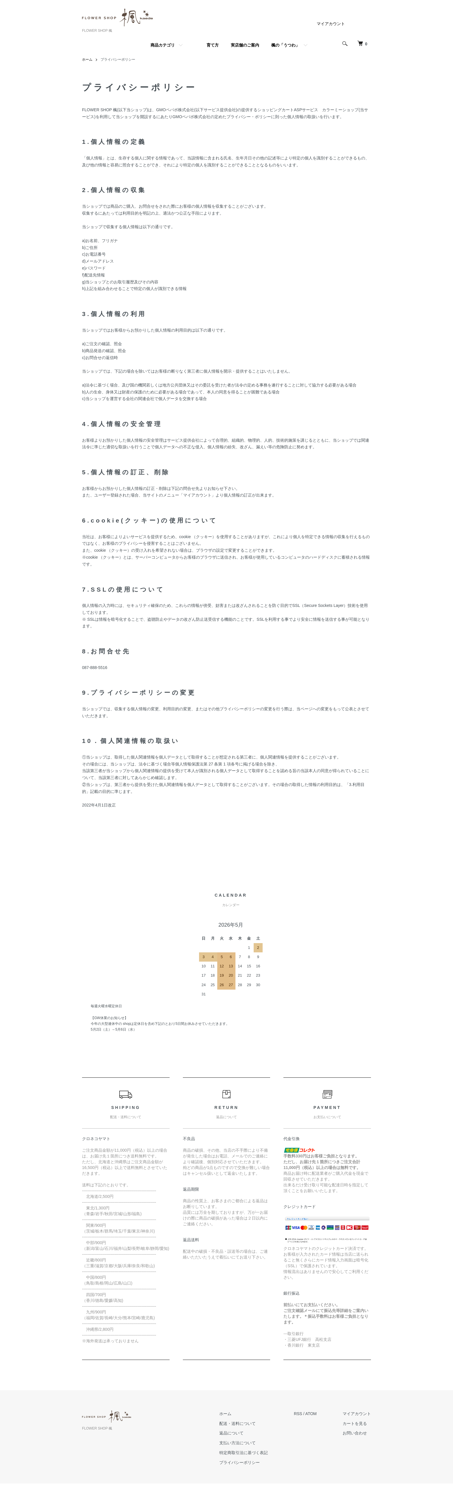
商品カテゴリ (163, 45)
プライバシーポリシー (239, 1462)
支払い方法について (237, 1443)
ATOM (311, 1413)
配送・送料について (237, 1423)
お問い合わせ (355, 1433)
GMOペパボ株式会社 (175, 109)
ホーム (87, 59)
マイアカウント (331, 23)
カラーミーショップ (340, 109)
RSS (298, 1413)
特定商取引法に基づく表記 (243, 1452)
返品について (231, 1433)
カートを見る (355, 1423)
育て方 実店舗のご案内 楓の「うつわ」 (253, 45)
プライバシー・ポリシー (248, 116)
